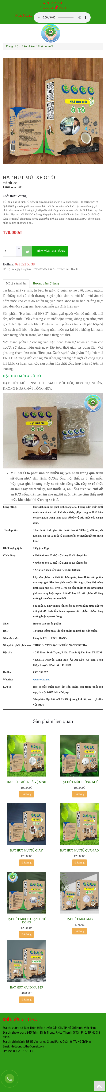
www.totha (39, 679)
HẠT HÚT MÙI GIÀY (79, 919)
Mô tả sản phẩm (16, 283)
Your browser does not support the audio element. (62, 17)
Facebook (46, 8)
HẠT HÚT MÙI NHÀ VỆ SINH (26, 782)
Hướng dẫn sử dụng (46, 283)
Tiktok (60, 8)
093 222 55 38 (54, 3)
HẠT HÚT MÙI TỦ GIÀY (26, 850)
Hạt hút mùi (45, 46)
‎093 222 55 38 (25, 264)
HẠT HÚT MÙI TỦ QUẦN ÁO (79, 850)
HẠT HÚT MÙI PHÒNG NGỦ (79, 782)
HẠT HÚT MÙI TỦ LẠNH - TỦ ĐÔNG (27, 920)
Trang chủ (12, 46)
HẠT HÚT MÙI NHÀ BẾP (26, 987)
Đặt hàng (26, 794)
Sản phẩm (28, 46)
